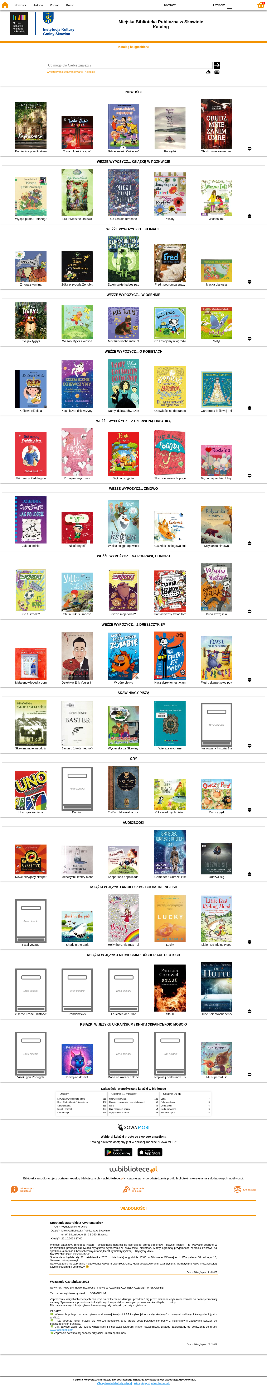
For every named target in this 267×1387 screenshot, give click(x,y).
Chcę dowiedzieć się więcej (114, 1383)
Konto (70, 5)
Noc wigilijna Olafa (117, 1099)
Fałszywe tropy (168, 1102)
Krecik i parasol (64, 1109)
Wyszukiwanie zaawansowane (65, 71)
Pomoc (54, 5)
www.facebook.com (61, 1329)
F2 (247, 4)
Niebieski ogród (168, 1112)
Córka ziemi (166, 1106)
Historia (38, 5)
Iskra (111, 1106)
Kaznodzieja (63, 1112)
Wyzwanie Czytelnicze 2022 (69, 1281)
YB (197, 4)
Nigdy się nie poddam (119, 1112)
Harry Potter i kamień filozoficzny (72, 1102)
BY (206, 4)
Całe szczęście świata (119, 1109)
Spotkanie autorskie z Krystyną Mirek (76, 1222)
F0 (230, 4)
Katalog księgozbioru (133, 46)
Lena (163, 1099)
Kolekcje (90, 71)
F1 (237, 4)
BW (189, 4)
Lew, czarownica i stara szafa (71, 1099)
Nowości (20, 5)
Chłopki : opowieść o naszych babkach (127, 1102)
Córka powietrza (168, 1109)
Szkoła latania (64, 1106)
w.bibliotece (113, 1178)
